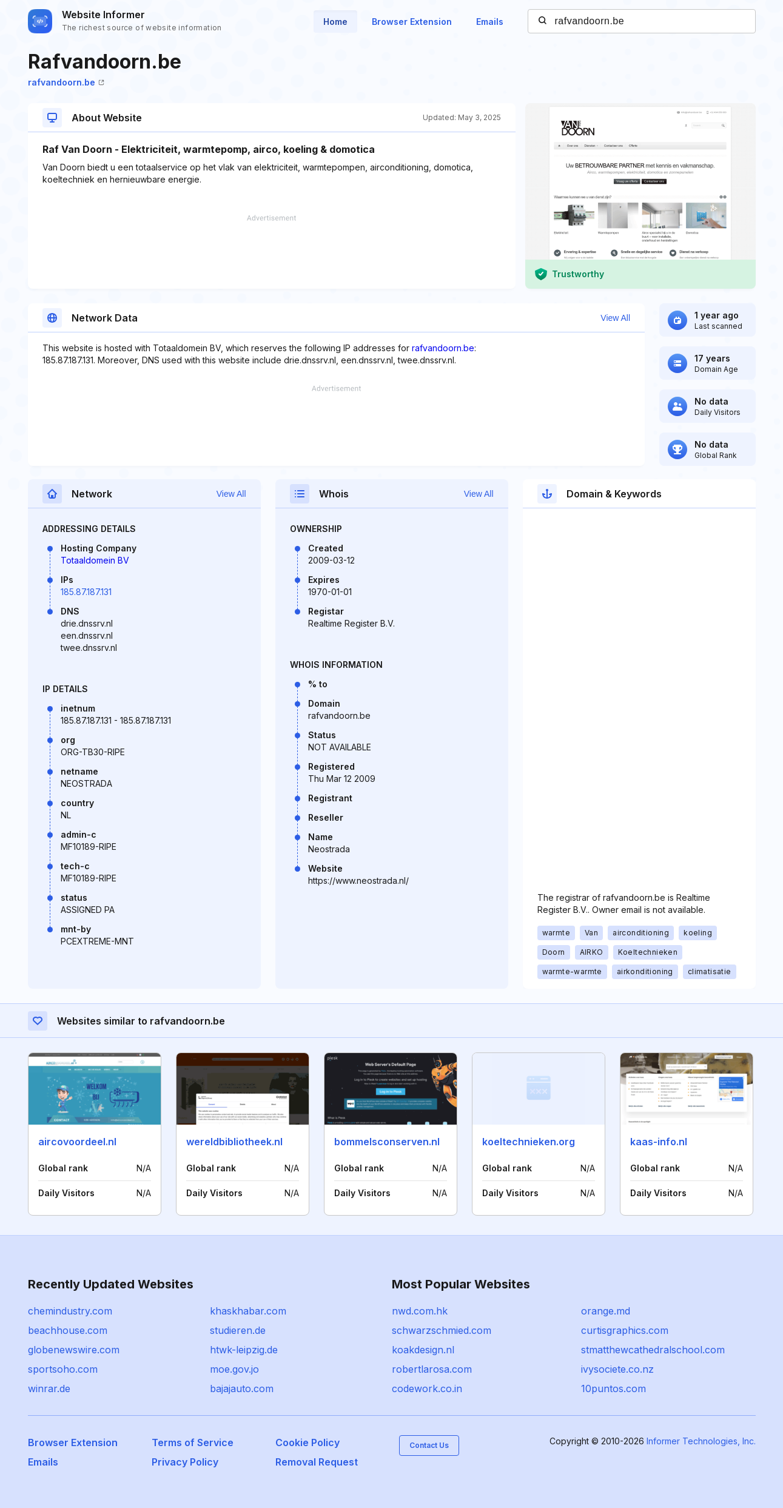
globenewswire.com (73, 1350)
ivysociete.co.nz (617, 1369)
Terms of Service (193, 1442)
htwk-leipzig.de (244, 1350)
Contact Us (429, 1445)
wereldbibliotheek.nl (234, 1142)
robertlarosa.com (432, 1369)
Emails (489, 21)
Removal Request (316, 1462)
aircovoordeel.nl (77, 1142)
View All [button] (615, 318)
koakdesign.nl (423, 1350)
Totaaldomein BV (95, 560)
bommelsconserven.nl (387, 1142)
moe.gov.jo (234, 1369)
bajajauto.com (242, 1388)
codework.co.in (427, 1388)
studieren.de (238, 1330)
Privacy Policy (185, 1462)
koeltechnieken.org (528, 1142)
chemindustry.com (70, 1311)
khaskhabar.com (248, 1311)
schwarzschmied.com (441, 1330)
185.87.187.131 (86, 592)
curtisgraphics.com (624, 1330)
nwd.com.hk (420, 1311)
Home (335, 21)
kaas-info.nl (658, 1142)
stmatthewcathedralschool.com (653, 1350)
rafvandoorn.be (66, 82)
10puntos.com (613, 1388)
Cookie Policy (307, 1442)
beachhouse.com (67, 1330)
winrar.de (49, 1388)
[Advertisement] (271, 251)
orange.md (605, 1311)
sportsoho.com (63, 1369)
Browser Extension (412, 21)
